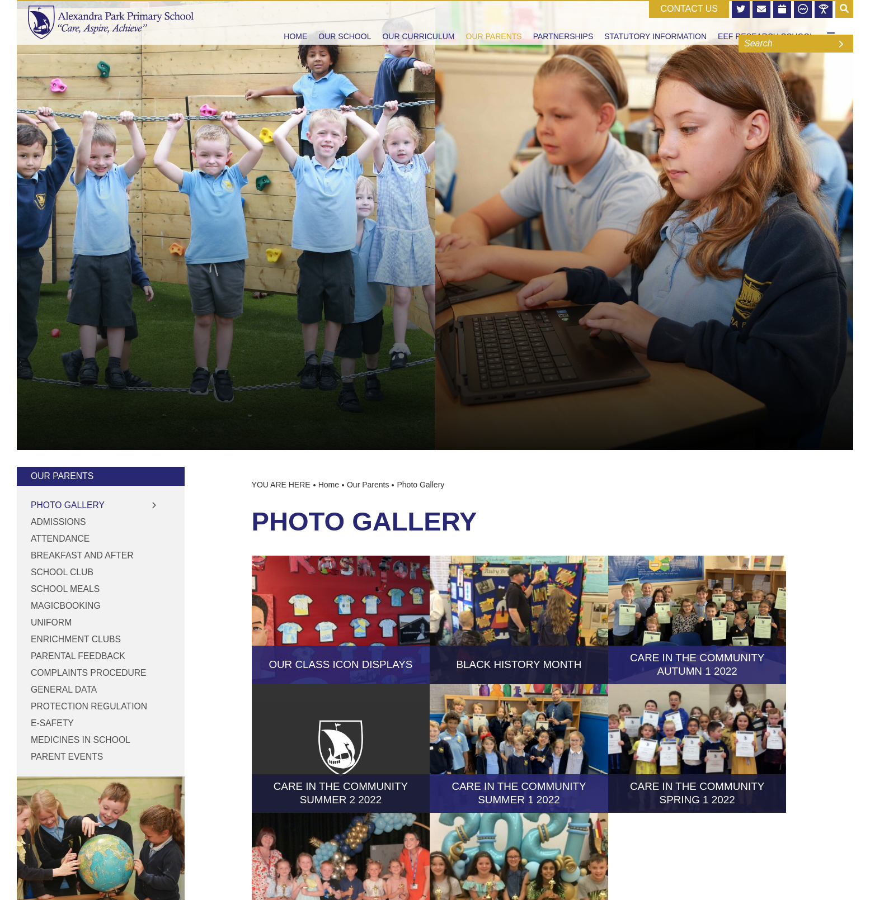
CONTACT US (689, 8)
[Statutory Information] (655, 22)
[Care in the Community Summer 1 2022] (519, 748)
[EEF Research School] (766, 22)
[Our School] (345, 22)
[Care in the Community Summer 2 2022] (341, 748)
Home (328, 484)
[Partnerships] (563, 22)
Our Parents (62, 476)
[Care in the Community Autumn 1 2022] (697, 620)
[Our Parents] (494, 22)
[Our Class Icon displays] (341, 620)
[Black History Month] (519, 620)
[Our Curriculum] (418, 22)
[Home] (111, 22)
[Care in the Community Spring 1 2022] (697, 748)
